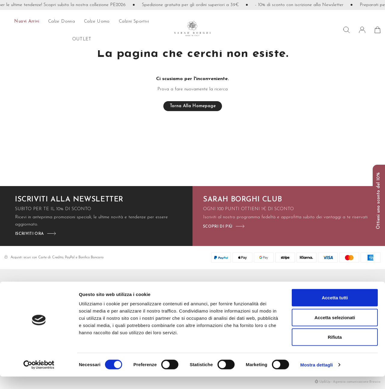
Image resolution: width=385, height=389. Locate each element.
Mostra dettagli (316, 377)
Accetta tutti (335, 310)
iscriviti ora (29, 234)
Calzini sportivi (134, 21)
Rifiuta (335, 349)
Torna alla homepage (193, 106)
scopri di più (217, 227)
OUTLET (81, 39)
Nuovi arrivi (26, 21)
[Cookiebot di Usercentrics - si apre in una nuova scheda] (39, 377)
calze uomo (97, 21)
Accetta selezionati (334, 329)
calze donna (61, 21)
